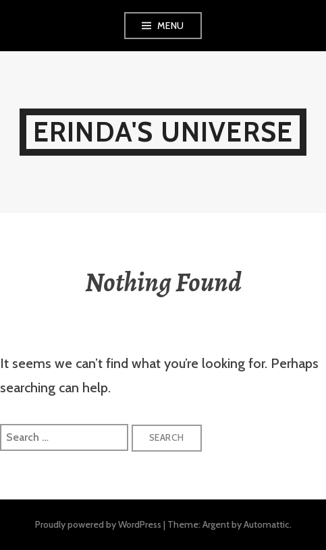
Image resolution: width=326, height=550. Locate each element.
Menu (170, 26)
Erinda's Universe (163, 131)
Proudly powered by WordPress (98, 524)
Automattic (267, 524)
